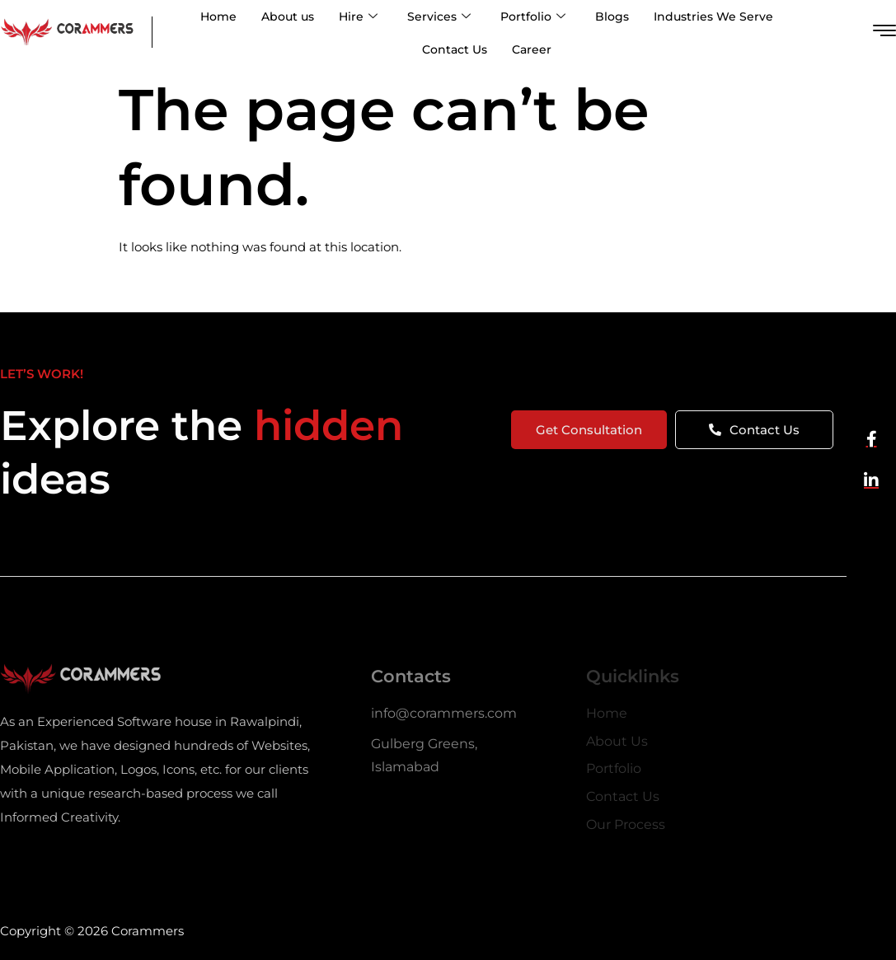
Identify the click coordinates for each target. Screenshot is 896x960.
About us (287, 16)
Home (218, 16)
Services (439, 17)
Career (531, 49)
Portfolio (532, 17)
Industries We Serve (713, 16)
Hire (358, 17)
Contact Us (454, 49)
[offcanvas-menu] (884, 31)
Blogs (612, 16)
